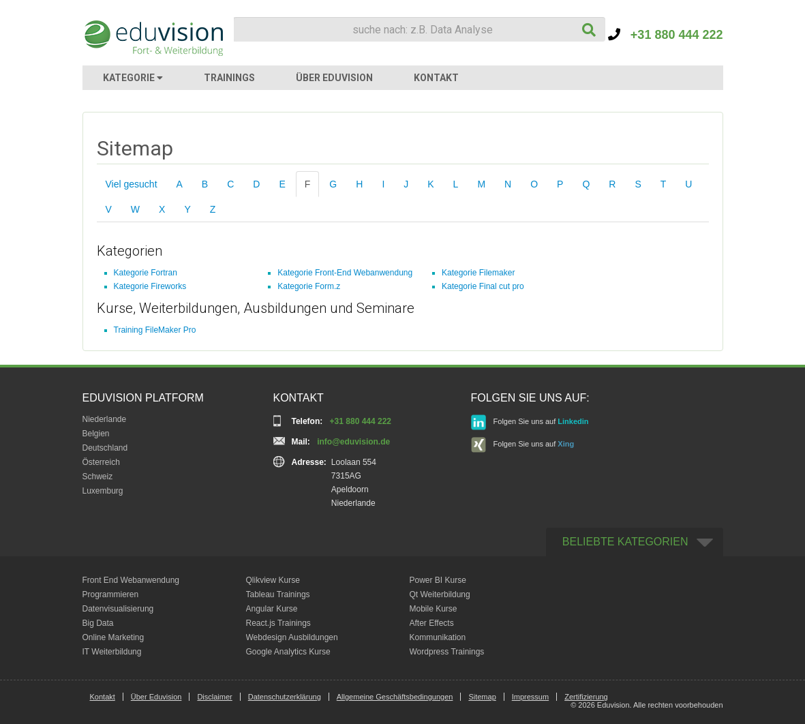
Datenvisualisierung (118, 609)
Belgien (96, 433)
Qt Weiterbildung (440, 594)
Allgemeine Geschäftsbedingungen (395, 697)
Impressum (530, 697)
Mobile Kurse (433, 609)
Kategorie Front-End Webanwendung (344, 272)
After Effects (432, 623)
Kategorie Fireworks (150, 286)
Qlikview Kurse (273, 580)
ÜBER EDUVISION (334, 77)
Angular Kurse (272, 609)
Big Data (98, 623)
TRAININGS (229, 77)
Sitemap (482, 697)
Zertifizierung (586, 697)
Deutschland (105, 448)
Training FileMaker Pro (155, 330)
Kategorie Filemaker (478, 272)
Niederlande (104, 419)
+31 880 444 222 (665, 35)
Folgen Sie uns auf (530, 422)
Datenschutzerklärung (284, 697)
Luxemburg (102, 491)
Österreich (101, 462)
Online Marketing (113, 637)
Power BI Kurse (438, 580)
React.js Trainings (278, 623)
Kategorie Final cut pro (483, 286)
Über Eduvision (156, 697)
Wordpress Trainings (447, 652)
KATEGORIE (133, 77)
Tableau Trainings (278, 594)
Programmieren (110, 594)
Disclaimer (214, 697)
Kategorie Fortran (145, 272)
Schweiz (97, 476)
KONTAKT (436, 77)
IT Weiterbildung (112, 652)
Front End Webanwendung (131, 580)
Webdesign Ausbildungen (292, 637)
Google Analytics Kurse (288, 652)
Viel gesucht (131, 184)
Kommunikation (438, 637)
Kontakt (102, 697)
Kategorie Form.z (308, 286)
